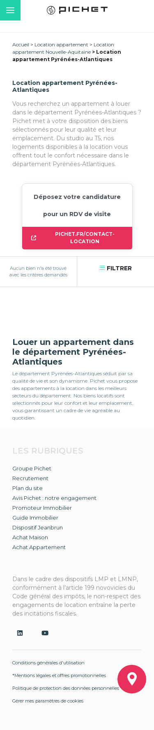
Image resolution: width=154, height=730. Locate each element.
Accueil (20, 44)
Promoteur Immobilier (42, 507)
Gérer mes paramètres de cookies (47, 701)
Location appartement (61, 44)
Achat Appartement (39, 547)
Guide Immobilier (35, 517)
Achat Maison (30, 537)
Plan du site (27, 488)
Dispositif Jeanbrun (37, 527)
